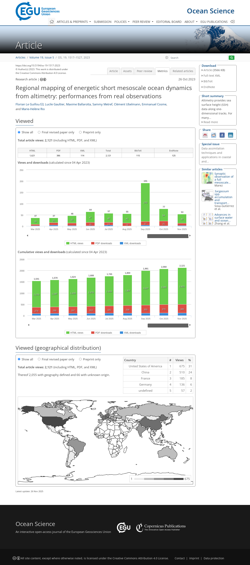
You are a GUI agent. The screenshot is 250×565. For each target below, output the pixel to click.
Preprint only (90, 132)
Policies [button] (120, 22)
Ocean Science (210, 10)
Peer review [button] (141, 22)
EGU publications (214, 22)
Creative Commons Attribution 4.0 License (140, 558)
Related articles (183, 71)
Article (113, 71)
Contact (180, 558)
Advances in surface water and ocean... (224, 217)
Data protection (214, 558)
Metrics (163, 71)
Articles (20, 57)
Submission (102, 22)
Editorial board (169, 22)
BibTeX (208, 81)
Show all (25, 132)
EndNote (209, 87)
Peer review (144, 71)
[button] (166, 57)
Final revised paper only (56, 132)
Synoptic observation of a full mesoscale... (224, 178)
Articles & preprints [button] (73, 22)
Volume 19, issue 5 (41, 57)
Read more (210, 122)
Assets (127, 71)
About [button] (190, 22)
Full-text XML (211, 75)
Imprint (194, 558)
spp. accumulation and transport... (223, 197)
